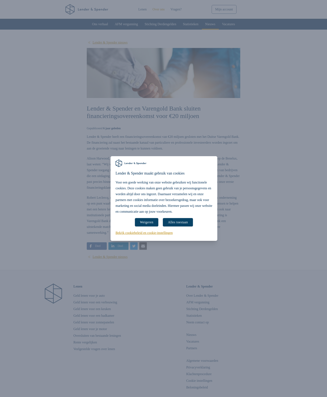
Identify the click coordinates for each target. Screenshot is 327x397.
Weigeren (146, 222)
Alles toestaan (178, 222)
